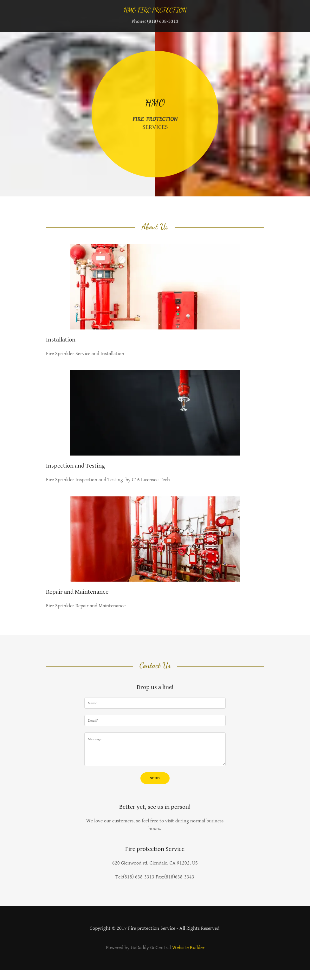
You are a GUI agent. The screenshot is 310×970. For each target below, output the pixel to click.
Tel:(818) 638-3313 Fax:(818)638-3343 (154, 877)
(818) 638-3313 (162, 21)
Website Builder (188, 948)
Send (155, 778)
